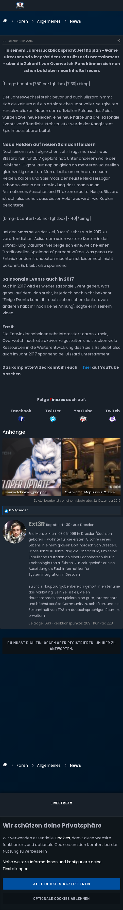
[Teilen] (119, 40)
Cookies (62, 838)
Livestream (61, 803)
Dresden (87, 524)
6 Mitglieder (18, 510)
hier (87, 367)
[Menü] (8, 5)
